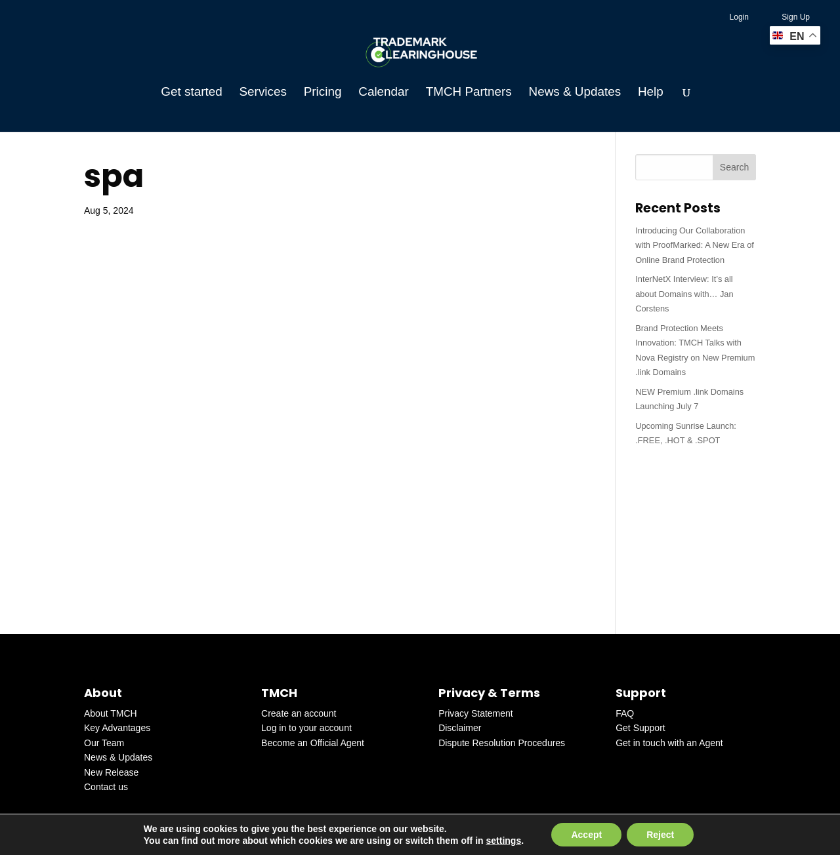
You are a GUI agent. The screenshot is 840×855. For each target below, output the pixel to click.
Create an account (298, 713)
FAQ (625, 713)
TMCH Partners (469, 92)
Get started (191, 92)
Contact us (106, 787)
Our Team (104, 743)
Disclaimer (459, 728)
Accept (586, 834)
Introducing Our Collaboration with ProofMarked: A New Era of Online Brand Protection (694, 245)
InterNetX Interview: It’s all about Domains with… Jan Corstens (684, 293)
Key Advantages (117, 728)
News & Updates (575, 92)
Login (739, 17)
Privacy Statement (475, 713)
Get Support (640, 728)
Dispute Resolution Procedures (501, 743)
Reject (660, 834)
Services (263, 92)
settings (504, 840)
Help (650, 92)
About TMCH (110, 713)
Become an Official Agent (312, 743)
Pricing (323, 92)
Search (734, 167)
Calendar (383, 92)
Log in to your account (306, 728)
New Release (111, 772)
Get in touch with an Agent (669, 743)
